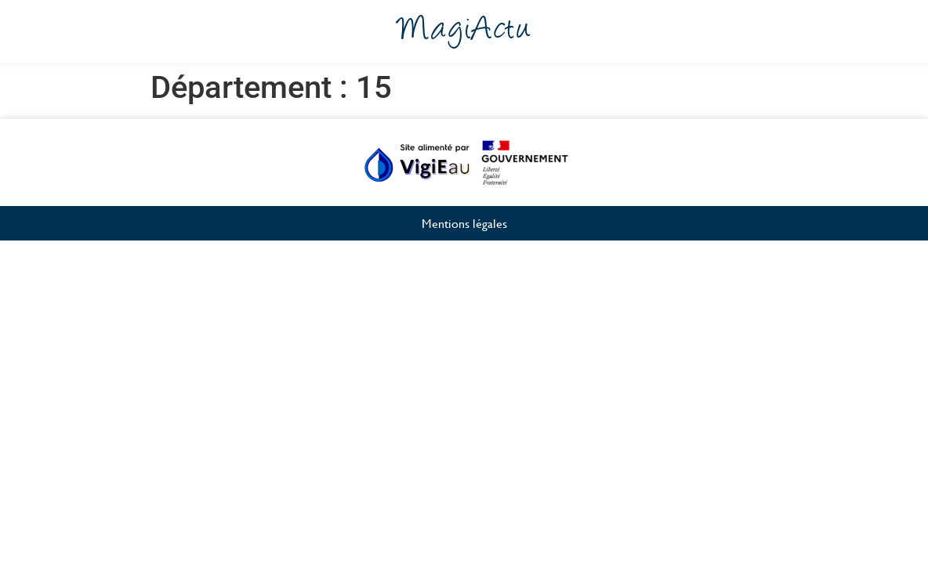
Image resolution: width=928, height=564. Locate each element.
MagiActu (464, 31)
